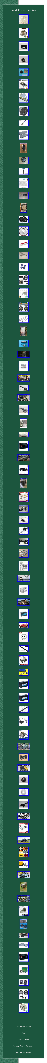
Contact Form (23, 1040)
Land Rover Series (23, 1027)
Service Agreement (23, 1052)
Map (23, 1033)
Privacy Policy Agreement (23, 1046)
